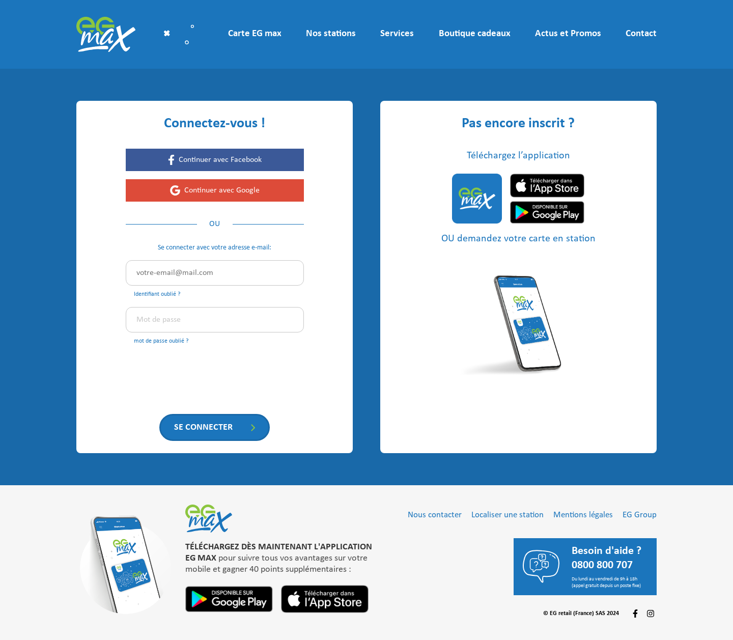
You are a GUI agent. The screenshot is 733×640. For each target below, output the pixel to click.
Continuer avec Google (222, 190)
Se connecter (203, 427)
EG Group (640, 515)
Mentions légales (583, 515)
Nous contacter (435, 515)
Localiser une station (507, 515)
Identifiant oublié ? (157, 294)
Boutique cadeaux (475, 34)
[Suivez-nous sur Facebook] (635, 613)
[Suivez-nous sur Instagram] (650, 613)
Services (397, 34)
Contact (641, 34)
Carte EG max (254, 34)
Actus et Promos (568, 34)
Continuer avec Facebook (220, 160)
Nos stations (331, 34)
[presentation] (203, 374)
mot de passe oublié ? (161, 341)
